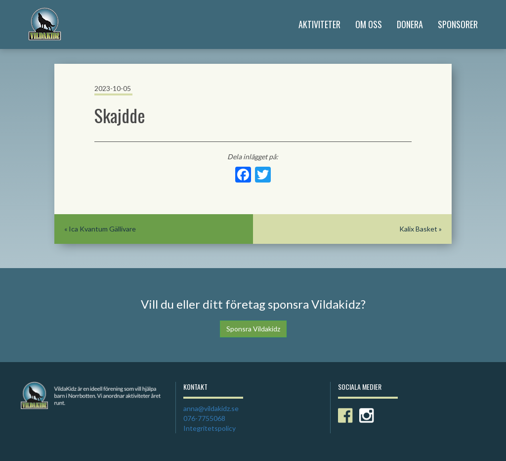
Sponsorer (458, 24)
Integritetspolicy (209, 428)
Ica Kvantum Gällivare (102, 229)
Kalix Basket (418, 229)
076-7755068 (204, 418)
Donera (410, 24)
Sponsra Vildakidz (253, 328)
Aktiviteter (319, 24)
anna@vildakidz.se (211, 408)
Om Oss (368, 24)
